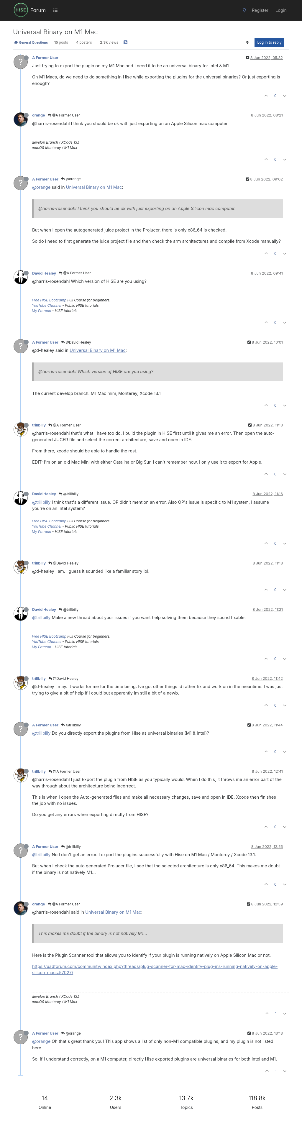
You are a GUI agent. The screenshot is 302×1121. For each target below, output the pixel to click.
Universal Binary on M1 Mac (94, 187)
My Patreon (41, 310)
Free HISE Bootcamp (49, 300)
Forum (38, 10)
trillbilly (39, 425)
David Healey (44, 273)
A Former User (45, 57)
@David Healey (76, 342)
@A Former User (64, 115)
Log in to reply (269, 42)
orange (38, 115)
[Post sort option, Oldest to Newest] (247, 42)
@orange (71, 179)
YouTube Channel (46, 305)
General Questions (31, 42)
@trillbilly (68, 494)
